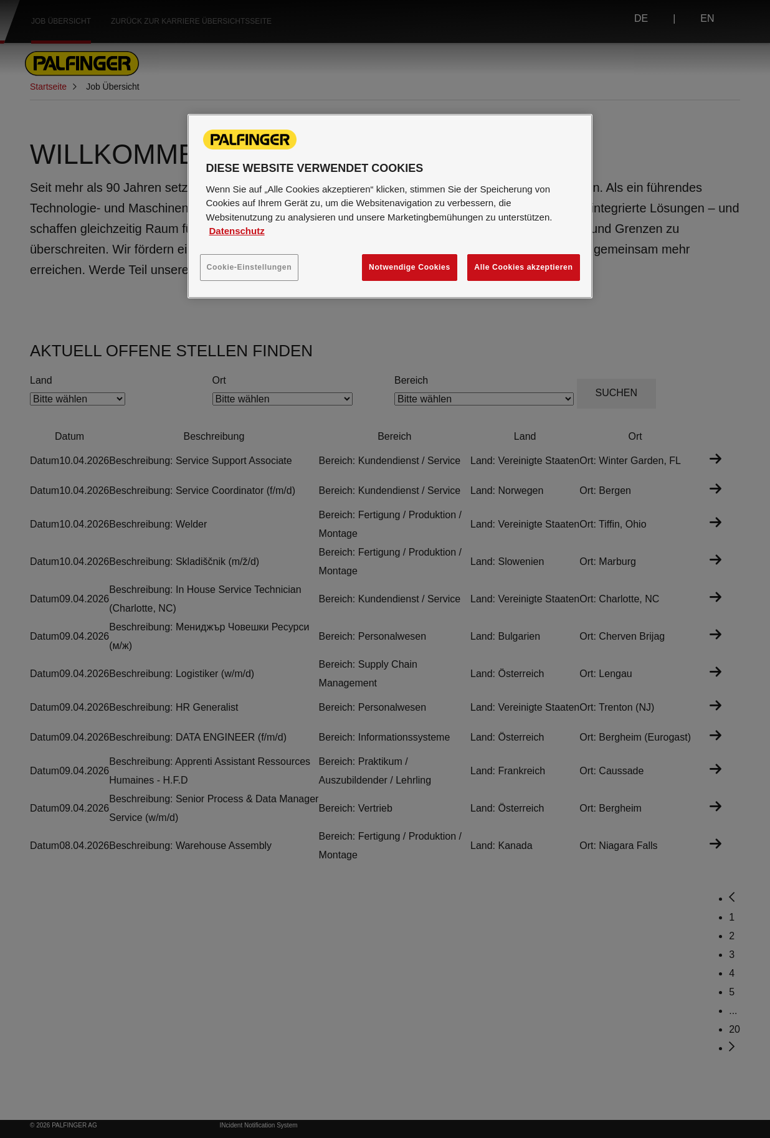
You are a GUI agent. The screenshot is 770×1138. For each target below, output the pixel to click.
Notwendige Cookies (409, 267)
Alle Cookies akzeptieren (523, 267)
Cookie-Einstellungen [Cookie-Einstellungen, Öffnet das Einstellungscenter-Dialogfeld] (249, 267)
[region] (390, 206)
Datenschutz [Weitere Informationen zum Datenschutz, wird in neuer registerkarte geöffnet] (237, 230)
